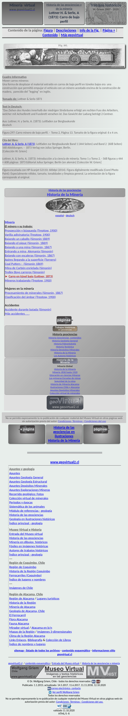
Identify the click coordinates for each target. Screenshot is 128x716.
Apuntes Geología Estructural (28, 481)
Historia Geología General (65, 340)
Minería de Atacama (22, 607)
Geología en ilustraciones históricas (32, 519)
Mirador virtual (19, 628)
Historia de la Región (22, 603)
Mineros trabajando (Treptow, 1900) (28, 280)
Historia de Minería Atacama (65, 384)
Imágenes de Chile (21, 588)
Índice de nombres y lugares (27, 644)
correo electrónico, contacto (66, 688)
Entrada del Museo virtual (26, 534)
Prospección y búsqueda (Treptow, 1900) (31, 230)
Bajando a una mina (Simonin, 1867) (28, 247)
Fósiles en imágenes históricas (28, 546)
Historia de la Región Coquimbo (29, 571)
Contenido (50, 35)
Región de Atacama (21, 598)
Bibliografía (35, 640)
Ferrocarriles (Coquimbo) (25, 575)
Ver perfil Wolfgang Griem (64, 692)
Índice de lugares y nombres (27, 579)
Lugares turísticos (48, 598)
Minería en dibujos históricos (28, 542)
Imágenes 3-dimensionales (54, 632)
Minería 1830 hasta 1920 (65, 372)
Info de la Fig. (89, 30)
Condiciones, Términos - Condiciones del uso (82, 421)
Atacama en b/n (42, 628)
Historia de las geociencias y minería (101, 663)
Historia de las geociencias (26, 515)
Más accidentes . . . (17, 314)
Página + (109, 30)
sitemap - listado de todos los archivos (37, 650)
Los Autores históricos (65, 355)
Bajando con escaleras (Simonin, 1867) (30, 255)
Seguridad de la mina (65, 381)
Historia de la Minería (65, 352)
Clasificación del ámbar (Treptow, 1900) (30, 297)
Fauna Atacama (19, 623)
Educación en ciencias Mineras (65, 375)
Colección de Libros (58, 640)
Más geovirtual (72, 35)
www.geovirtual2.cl (64, 462)
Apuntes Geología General (26, 477)
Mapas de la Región (22, 632)
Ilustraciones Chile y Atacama (65, 387)
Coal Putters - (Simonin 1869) (24, 264)
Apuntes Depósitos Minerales (65, 390)
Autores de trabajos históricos (28, 550)
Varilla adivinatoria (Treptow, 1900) (27, 235)
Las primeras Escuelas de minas (64, 378)
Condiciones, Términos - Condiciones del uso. (79, 701)
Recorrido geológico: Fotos (26, 494)
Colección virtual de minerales (65, 393)
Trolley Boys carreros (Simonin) (25, 272)
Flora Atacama (18, 619)
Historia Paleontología (65, 343)
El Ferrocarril (17, 615)
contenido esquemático (76, 650)
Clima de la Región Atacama (27, 636)
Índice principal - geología (25, 523)
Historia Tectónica (65, 346)
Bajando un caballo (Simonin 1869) (27, 239)
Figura (48, 30)
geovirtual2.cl (15, 663)
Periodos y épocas (21, 502)
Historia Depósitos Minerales (64, 349)
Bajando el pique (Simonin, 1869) (26, 243)
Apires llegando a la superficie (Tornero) (30, 260)
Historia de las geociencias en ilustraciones (64, 431)
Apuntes (14, 473)
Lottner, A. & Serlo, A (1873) (18, 144)
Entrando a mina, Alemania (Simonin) (29, 251)
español (59, 215)
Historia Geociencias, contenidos (65, 337)
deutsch (70, 215)
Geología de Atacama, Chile (27, 611)
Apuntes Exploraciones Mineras (29, 490)
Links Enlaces (17, 640)
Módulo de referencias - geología (30, 511)
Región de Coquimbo (22, 567)
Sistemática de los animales (27, 506)
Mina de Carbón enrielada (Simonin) (28, 268)
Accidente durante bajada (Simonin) (28, 309)
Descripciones (66, 30)
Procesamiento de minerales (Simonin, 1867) (34, 293)
